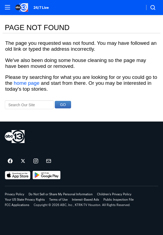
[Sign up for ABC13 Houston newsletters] (48, 161)
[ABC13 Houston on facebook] (10, 161)
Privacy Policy (14, 194)
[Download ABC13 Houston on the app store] (17, 175)
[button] (7, 7)
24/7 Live (41, 7)
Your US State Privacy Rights (25, 199)
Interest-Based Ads (85, 199)
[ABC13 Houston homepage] (21, 7)
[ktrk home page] (15, 136)
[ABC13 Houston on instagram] (35, 161)
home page (27, 83)
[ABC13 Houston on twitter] (23, 161)
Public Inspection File (118, 199)
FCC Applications (17, 205)
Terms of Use (58, 199)
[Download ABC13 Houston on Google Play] (47, 175)
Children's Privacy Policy (114, 194)
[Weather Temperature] (136, 7)
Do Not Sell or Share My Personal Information (61, 194)
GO (63, 104)
